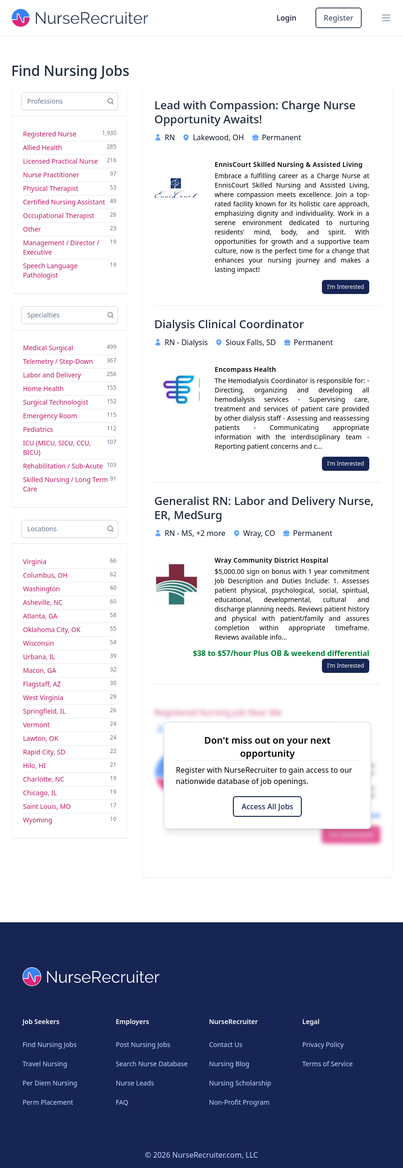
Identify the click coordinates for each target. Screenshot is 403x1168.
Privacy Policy (322, 1044)
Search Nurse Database (151, 1063)
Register (338, 18)
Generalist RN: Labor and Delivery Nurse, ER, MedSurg (263, 508)
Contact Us (225, 1044)
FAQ (122, 1102)
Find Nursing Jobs (49, 1044)
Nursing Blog (229, 1063)
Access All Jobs (267, 806)
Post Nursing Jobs (143, 1044)
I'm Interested (345, 287)
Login (286, 18)
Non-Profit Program (239, 1102)
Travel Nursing (44, 1063)
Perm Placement (47, 1102)
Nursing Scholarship (240, 1082)
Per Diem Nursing (49, 1082)
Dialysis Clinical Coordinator (229, 324)
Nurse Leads (135, 1082)
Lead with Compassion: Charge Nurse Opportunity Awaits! (254, 112)
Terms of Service (327, 1063)
